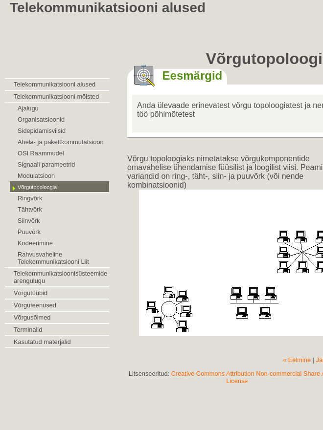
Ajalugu (28, 108)
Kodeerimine (35, 243)
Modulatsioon (36, 175)
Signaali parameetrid (46, 164)
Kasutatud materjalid (42, 341)
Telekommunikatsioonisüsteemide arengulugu (60, 277)
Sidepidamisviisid (42, 130)
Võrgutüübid (30, 293)
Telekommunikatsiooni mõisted (56, 96)
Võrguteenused (35, 305)
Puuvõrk (29, 232)
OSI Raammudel (41, 153)
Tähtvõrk (30, 209)
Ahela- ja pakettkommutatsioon (61, 142)
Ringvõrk (30, 198)
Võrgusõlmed (32, 317)
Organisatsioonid (41, 119)
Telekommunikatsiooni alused (54, 84)
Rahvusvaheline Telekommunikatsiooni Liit (53, 258)
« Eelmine (297, 360)
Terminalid (28, 329)
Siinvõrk (29, 220)
